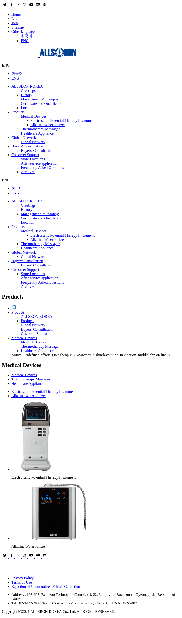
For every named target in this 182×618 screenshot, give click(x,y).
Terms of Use (21, 582)
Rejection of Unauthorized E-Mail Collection (45, 587)
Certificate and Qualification (42, 103)
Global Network (23, 138)
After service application (39, 163)
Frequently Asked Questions (42, 168)
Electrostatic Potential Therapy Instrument (62, 121)
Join (14, 23)
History (26, 95)
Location (27, 108)
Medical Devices (33, 116)
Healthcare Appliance (37, 133)
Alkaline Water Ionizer (47, 125)
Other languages (23, 31)
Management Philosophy (40, 99)
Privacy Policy (22, 578)
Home (16, 14)
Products (18, 112)
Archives (28, 172)
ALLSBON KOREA (27, 86)
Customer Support (25, 155)
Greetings (28, 91)
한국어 (26, 36)
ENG (25, 41)
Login (15, 19)
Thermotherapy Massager (40, 129)
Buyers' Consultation (27, 146)
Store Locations (33, 159)
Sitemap (17, 27)
